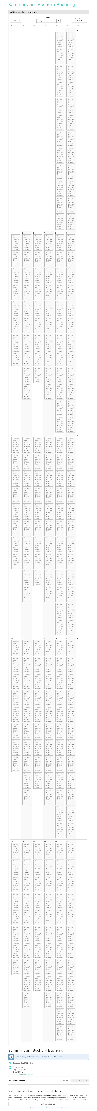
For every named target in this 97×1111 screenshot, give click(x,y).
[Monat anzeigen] (58, 21)
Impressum (40, 1108)
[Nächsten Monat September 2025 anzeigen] (79, 20)
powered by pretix (61, 1108)
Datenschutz (49, 1108)
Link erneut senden (48, 1104)
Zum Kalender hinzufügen (23, 1074)
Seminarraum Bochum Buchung (41, 4)
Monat (48, 17)
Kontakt (32, 1108)
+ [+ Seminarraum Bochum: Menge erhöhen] (86, 1081)
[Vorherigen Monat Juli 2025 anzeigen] (16, 21)
